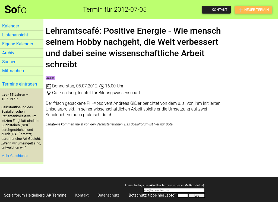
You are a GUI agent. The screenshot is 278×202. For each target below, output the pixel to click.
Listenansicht (15, 34)
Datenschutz (108, 195)
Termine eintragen (19, 84)
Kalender (10, 26)
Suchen (9, 61)
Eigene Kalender (17, 43)
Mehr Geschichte (14, 156)
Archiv (8, 52)
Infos (199, 185)
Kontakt (82, 195)
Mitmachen (13, 70)
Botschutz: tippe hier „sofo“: (152, 195)
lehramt (50, 78)
